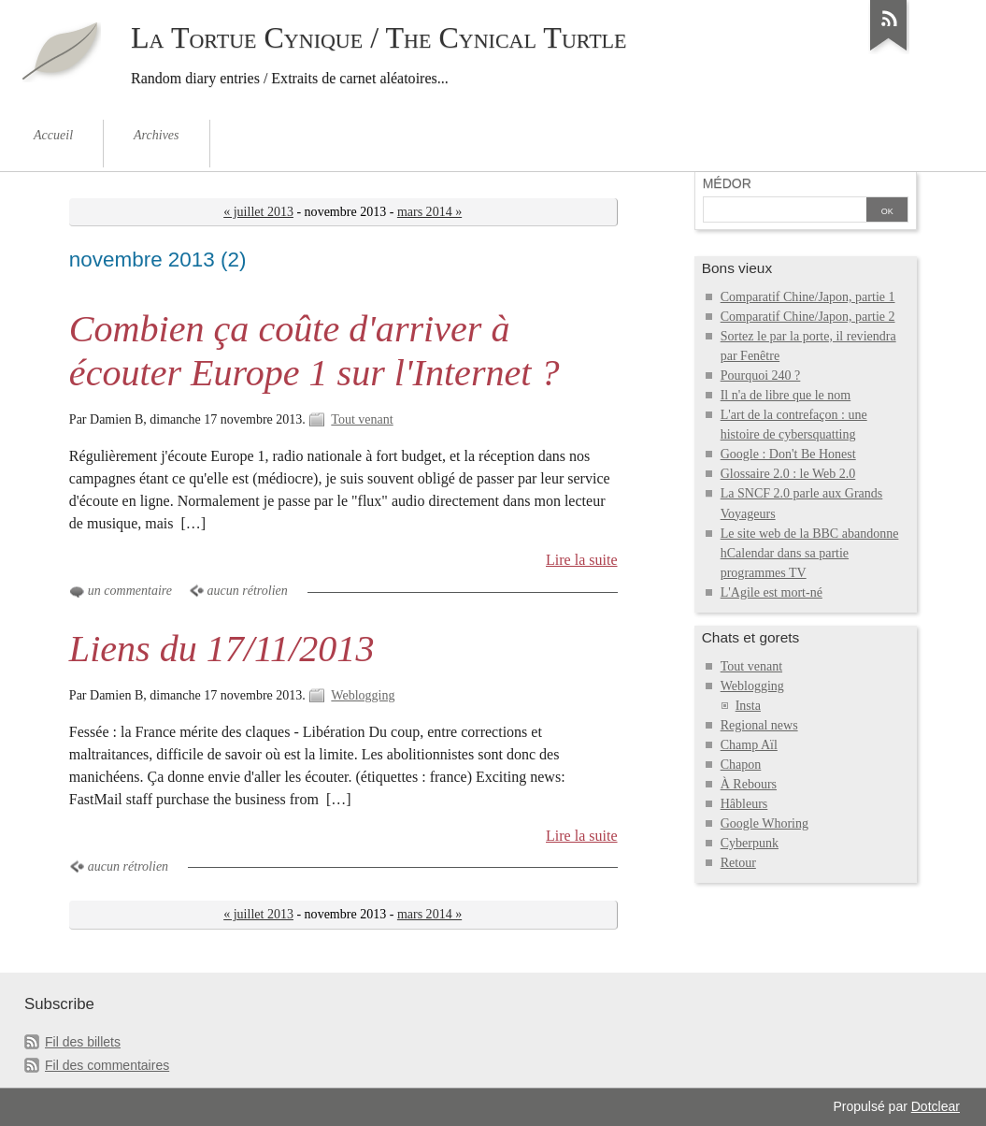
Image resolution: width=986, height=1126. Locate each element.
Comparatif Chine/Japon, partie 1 (808, 297)
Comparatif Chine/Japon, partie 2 (808, 317)
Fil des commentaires (107, 1065)
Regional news (759, 725)
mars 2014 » (429, 212)
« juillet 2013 (258, 212)
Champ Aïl (749, 745)
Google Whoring (764, 823)
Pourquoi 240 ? (761, 375)
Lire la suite (582, 560)
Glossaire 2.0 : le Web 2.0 (788, 474)
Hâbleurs (744, 804)
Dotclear (935, 1106)
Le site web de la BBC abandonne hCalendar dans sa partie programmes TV (810, 553)
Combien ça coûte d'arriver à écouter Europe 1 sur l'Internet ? (314, 351)
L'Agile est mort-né (771, 592)
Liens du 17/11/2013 (222, 649)
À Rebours (749, 784)
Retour (738, 863)
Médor (727, 183)
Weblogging (362, 695)
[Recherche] (785, 211)
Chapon (741, 765)
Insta (748, 706)
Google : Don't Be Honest (788, 454)
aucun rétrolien (247, 591)
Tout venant (362, 419)
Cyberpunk (750, 843)
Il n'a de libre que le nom (786, 395)
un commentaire (130, 591)
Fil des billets (83, 1041)
